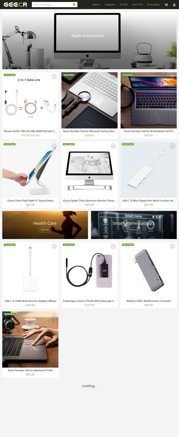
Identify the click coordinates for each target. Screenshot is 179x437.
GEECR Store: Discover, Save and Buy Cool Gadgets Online (17, 6)
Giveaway (153, 4)
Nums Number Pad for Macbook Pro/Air (30, 370)
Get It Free (138, 4)
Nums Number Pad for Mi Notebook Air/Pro (148, 131)
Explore (96, 4)
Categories (110, 4)
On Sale (124, 4)
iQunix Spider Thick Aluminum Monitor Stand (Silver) (90, 200)
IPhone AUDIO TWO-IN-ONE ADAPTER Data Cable (31, 131)
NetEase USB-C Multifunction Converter (148, 300)
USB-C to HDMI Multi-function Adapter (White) (30, 300)
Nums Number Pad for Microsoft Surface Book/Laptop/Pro (90, 131)
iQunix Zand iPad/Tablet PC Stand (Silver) (30, 200)
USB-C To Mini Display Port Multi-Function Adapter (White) (149, 200)
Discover (45, 229)
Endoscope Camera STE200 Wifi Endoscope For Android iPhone (90, 300)
